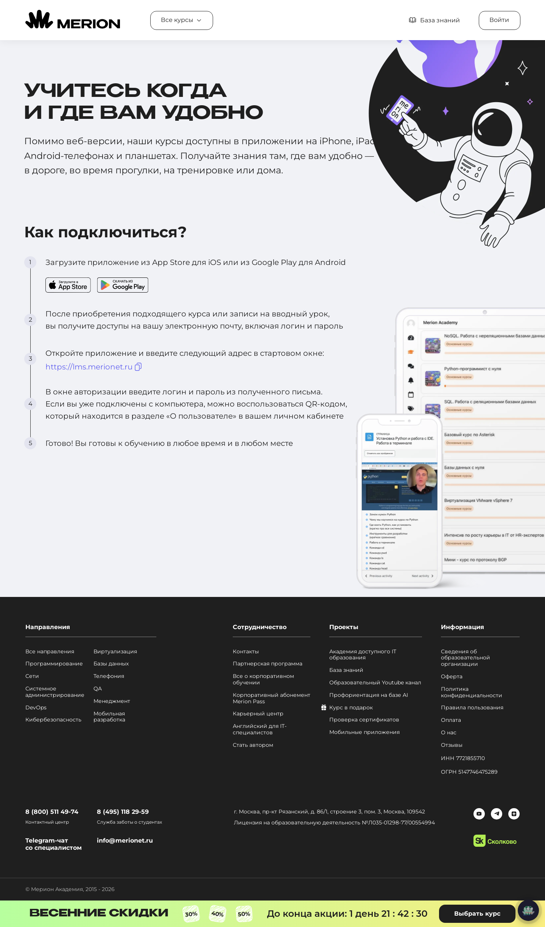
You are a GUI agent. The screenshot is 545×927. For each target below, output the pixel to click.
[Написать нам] (528, 910)
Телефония (108, 676)
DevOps (36, 707)
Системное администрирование (54, 692)
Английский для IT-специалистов (260, 729)
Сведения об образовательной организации (465, 657)
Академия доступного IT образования (362, 654)
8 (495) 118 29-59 (123, 811)
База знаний (346, 670)
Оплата (451, 720)
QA (97, 689)
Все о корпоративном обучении (263, 679)
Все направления (49, 651)
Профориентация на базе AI (368, 695)
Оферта (451, 676)
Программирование (54, 664)
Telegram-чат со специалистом (53, 844)
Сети (32, 676)
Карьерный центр (258, 713)
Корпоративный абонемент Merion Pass (271, 698)
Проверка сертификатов (364, 720)
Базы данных (111, 664)
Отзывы (451, 745)
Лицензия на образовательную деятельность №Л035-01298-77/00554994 (334, 822)
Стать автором (253, 745)
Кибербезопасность (53, 720)
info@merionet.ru (125, 840)
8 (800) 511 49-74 (51, 811)
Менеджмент (111, 701)
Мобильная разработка (109, 716)
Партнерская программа (267, 664)
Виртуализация (115, 651)
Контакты (246, 651)
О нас (448, 732)
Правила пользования (472, 707)
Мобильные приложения (364, 732)
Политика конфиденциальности (471, 692)
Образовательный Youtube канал (375, 682)
